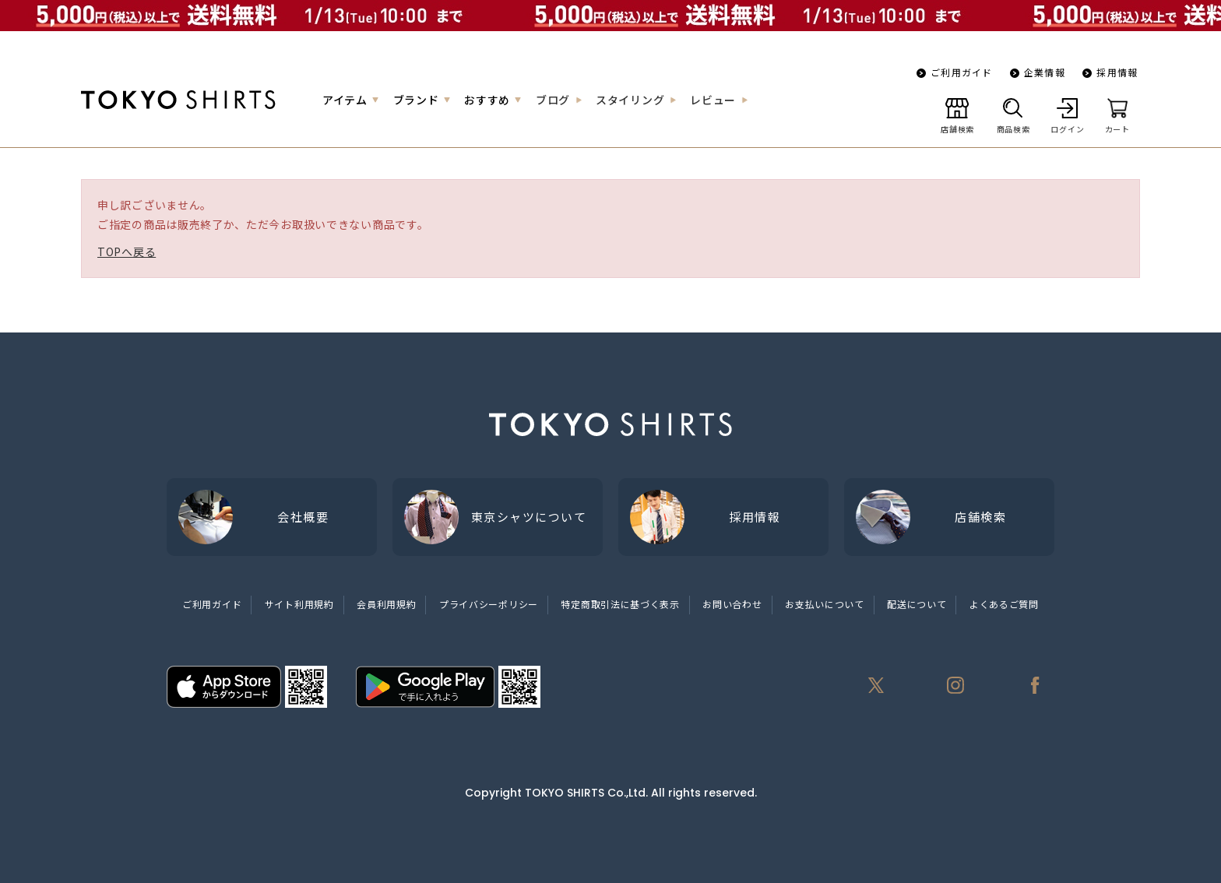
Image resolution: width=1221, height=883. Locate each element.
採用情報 (1117, 72)
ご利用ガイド (961, 72)
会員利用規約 (386, 603)
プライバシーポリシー (488, 603)
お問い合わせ (732, 603)
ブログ (553, 99)
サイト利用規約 (299, 603)
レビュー (713, 99)
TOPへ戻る (126, 251)
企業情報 (1044, 72)
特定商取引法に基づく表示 (620, 603)
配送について (916, 603)
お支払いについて (824, 603)
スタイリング (630, 99)
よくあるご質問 (1004, 603)
